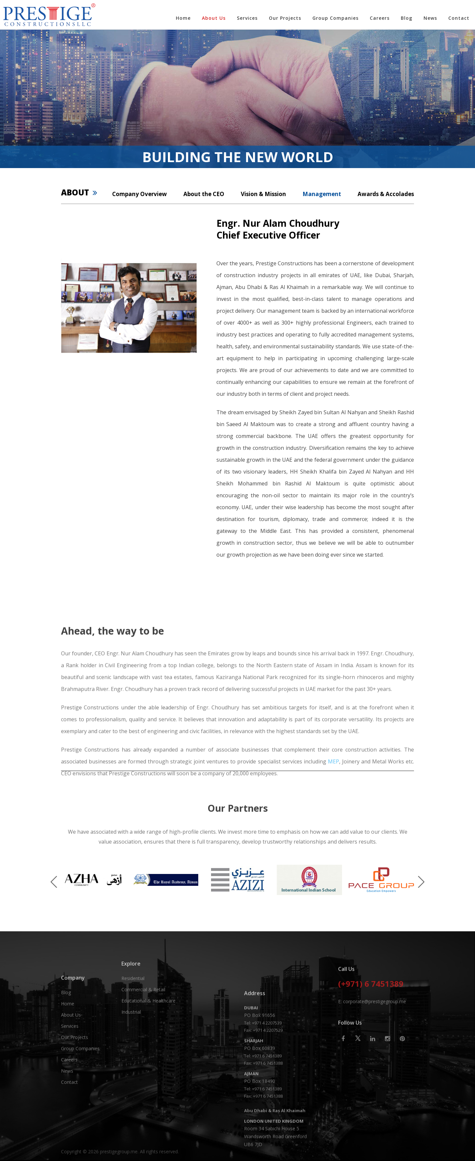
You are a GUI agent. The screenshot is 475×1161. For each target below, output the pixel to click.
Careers (380, 18)
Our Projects (285, 18)
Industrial (131, 1042)
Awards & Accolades (386, 194)
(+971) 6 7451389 (370, 1026)
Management (321, 194)
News (430, 18)
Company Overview (139, 194)
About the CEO (203, 194)
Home (183, 18)
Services (247, 18)
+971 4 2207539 (267, 1115)
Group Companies (335, 18)
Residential (132, 1008)
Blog (406, 18)
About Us (214, 18)
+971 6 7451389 (267, 1148)
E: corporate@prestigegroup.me (372, 1043)
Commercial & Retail (143, 1020)
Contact (458, 18)
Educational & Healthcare (148, 1031)
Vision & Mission (263, 194)
